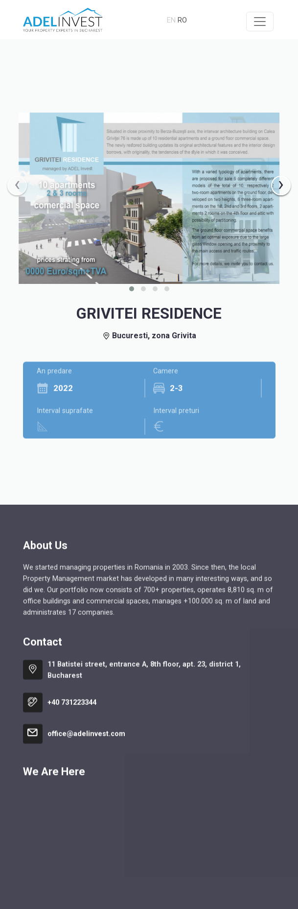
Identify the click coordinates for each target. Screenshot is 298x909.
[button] (132, 289)
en (171, 20)
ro (182, 20)
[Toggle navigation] (260, 21)
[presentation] (17, 185)
